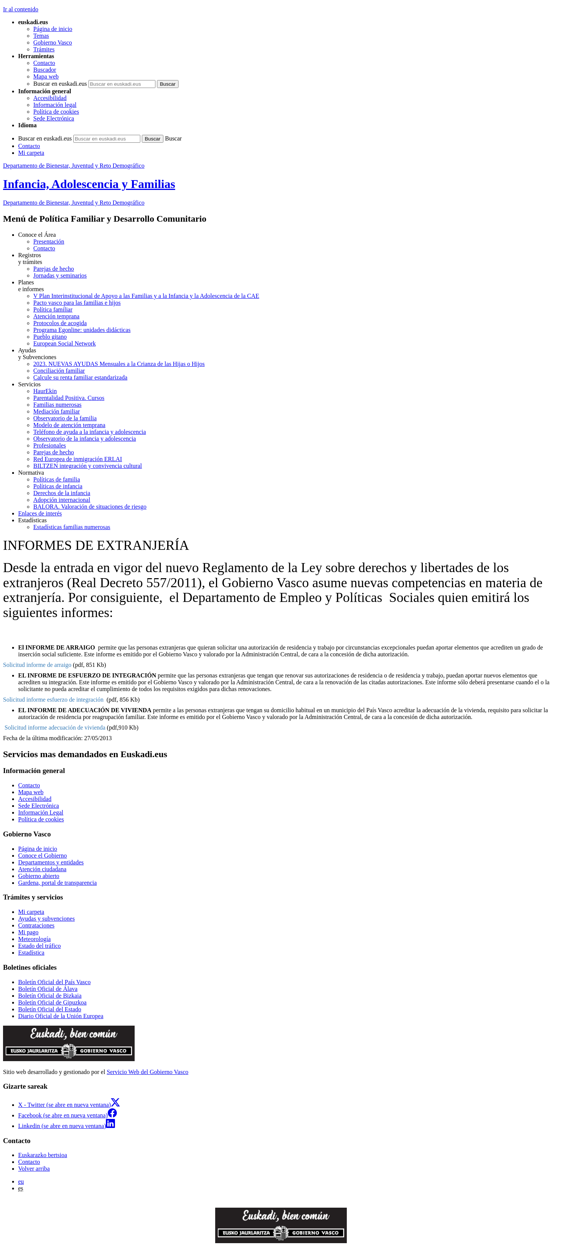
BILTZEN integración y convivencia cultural (87, 466)
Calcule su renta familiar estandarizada (80, 377)
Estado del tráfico (39, 946)
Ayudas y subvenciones (46, 918)
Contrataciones (36, 925)
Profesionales (49, 445)
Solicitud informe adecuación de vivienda (55, 727)
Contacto (44, 63)
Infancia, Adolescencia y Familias (89, 184)
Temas (41, 35)
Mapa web (46, 76)
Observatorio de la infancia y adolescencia (84, 438)
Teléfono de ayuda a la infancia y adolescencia (89, 432)
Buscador (44, 69)
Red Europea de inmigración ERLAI (77, 459)
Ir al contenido (20, 9)
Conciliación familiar (59, 370)
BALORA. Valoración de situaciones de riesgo (89, 506)
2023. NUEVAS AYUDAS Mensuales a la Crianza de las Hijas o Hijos (119, 364)
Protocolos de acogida (60, 323)
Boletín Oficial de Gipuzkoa (52, 1002)
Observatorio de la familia (65, 418)
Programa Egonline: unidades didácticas (81, 330)
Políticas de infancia (57, 486)
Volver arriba (34, 1168)
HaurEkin (45, 391)
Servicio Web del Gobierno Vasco (147, 1072)
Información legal (54, 105)
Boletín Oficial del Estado (49, 1009)
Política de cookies (56, 111)
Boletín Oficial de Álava (48, 989)
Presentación (48, 241)
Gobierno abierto (38, 876)
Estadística (31, 952)
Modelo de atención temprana (69, 425)
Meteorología (34, 939)
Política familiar (53, 309)
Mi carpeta (31, 153)
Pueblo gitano (50, 336)
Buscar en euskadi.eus (60, 83)
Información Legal (41, 812)
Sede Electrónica (53, 118)
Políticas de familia (56, 479)
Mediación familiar (56, 411)
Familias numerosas (57, 404)
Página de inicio (52, 29)
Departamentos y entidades (51, 862)
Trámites (43, 49)
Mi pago (28, 932)
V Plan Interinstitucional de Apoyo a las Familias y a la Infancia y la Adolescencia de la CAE (146, 296)
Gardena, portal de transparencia (57, 883)
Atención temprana (56, 316)
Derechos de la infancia (61, 493)
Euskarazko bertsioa (42, 1155)
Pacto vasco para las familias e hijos (77, 302)
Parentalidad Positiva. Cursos (68, 398)
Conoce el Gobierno (42, 855)
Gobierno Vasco (52, 42)
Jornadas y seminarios (60, 275)
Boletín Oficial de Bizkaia (50, 995)
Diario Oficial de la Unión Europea (60, 1016)
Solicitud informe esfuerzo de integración (53, 699)
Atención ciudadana (42, 869)
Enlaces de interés (40, 513)
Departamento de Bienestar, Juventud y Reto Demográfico (73, 165)
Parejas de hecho (53, 268)
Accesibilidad (50, 98)
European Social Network (64, 343)
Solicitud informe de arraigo (37, 665)
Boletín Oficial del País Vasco (54, 982)
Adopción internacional (61, 500)
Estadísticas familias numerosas (71, 527)
